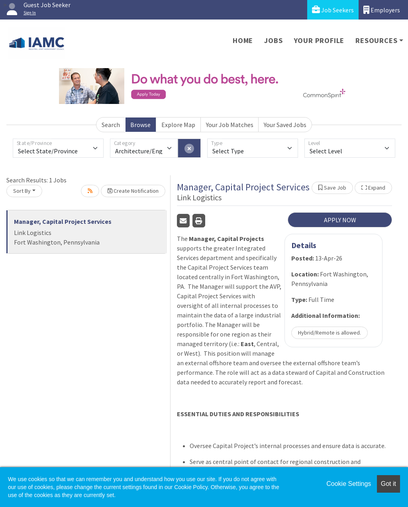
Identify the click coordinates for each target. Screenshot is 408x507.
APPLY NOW (340, 220)
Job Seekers (333, 10)
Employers (381, 10)
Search (111, 125)
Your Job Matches (229, 125)
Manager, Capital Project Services (63, 221)
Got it (388, 483)
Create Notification (133, 190)
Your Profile (319, 40)
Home (243, 40)
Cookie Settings (348, 483)
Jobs (273, 40)
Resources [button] (376, 40)
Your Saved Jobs (285, 125)
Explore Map (178, 125)
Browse (140, 125)
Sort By (22, 190)
